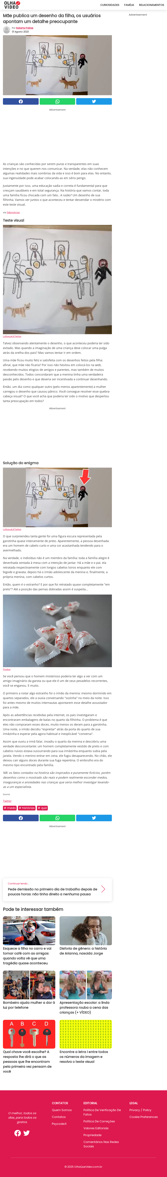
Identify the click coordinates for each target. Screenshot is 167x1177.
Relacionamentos (151, 5)
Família (129, 5)
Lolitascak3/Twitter (12, 336)
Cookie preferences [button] (143, 1117)
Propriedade (92, 1135)
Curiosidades (109, 5)
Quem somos (62, 1110)
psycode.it (59, 1124)
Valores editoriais (96, 1128)
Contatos (59, 1117)
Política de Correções (99, 1121)
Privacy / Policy (140, 1110)
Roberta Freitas (24, 28)
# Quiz (42, 808)
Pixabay (7, 669)
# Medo (10, 808)
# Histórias (27, 808)
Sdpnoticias (13, 212)
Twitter (7, 801)
